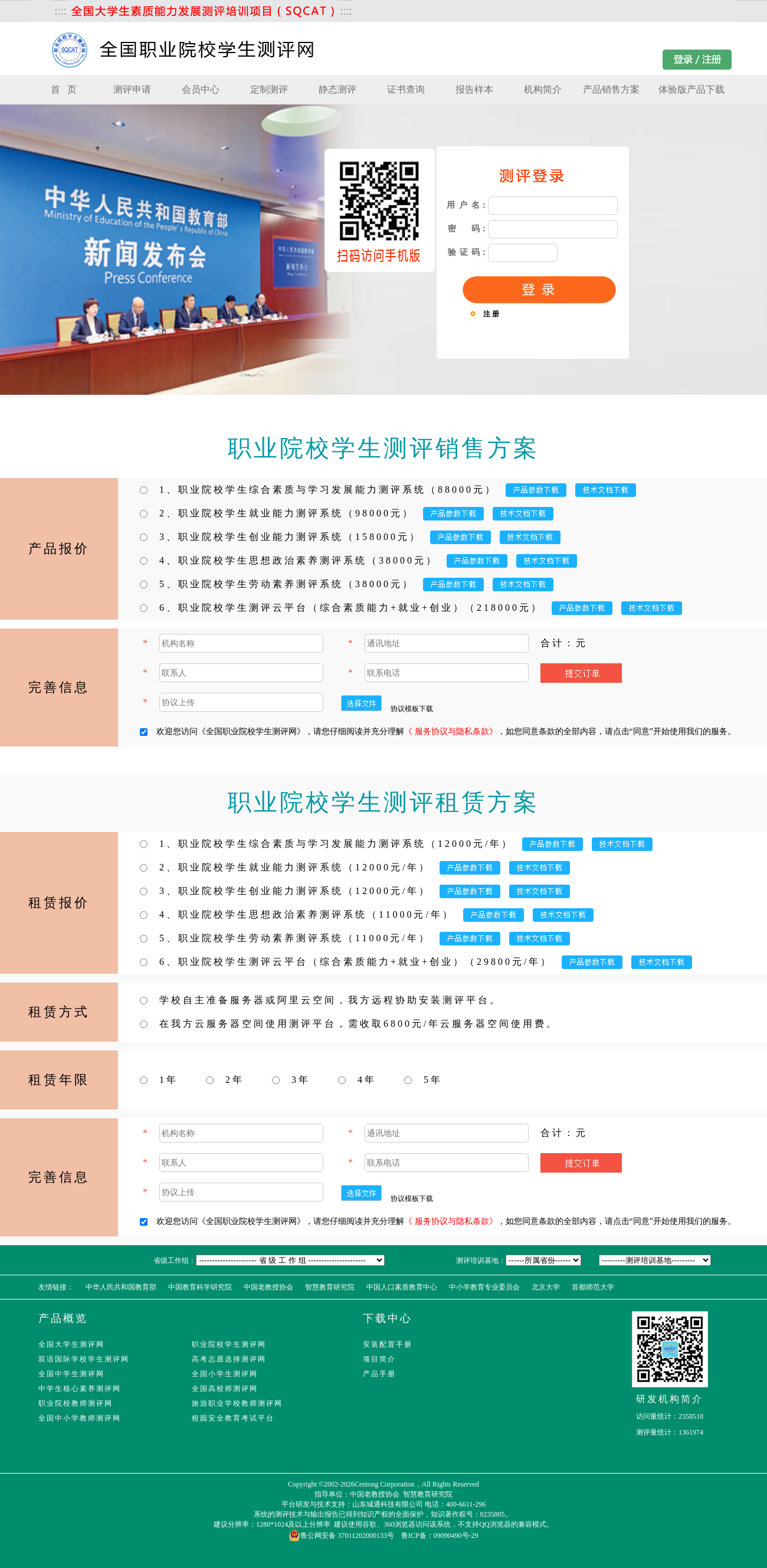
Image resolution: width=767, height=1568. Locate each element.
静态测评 (337, 89)
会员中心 (200, 89)
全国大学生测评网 (71, 1344)
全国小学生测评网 (225, 1374)
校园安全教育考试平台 (233, 1418)
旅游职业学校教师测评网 (237, 1403)
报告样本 (474, 89)
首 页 (64, 89)
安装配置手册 (387, 1344)
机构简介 (543, 89)
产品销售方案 (611, 89)
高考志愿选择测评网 (229, 1359)
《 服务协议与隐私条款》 (450, 731)
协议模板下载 (412, 709)
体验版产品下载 (691, 89)
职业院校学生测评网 (229, 1344)
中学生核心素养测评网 (79, 1388)
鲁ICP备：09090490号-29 (439, 1535)
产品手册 (379, 1374)
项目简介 (379, 1359)
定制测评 (269, 89)
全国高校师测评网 (225, 1388)
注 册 (491, 314)
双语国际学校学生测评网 (83, 1359)
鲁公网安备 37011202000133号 (341, 1535)
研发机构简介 (669, 1399)
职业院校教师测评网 (75, 1403)
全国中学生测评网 (71, 1374)
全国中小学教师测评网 (79, 1418)
